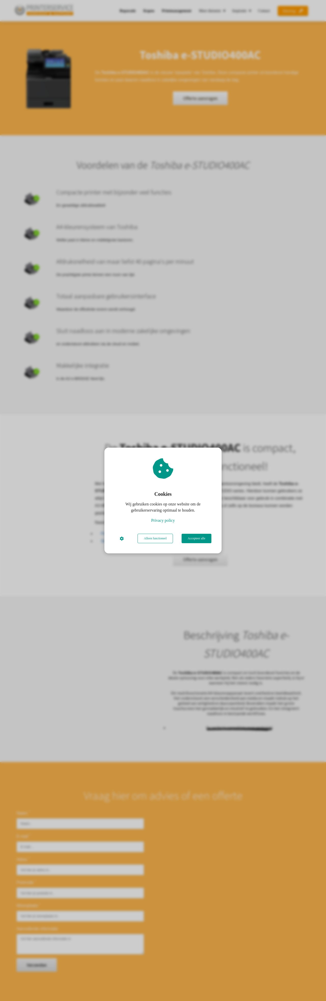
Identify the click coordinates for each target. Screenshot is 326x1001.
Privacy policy (163, 520)
